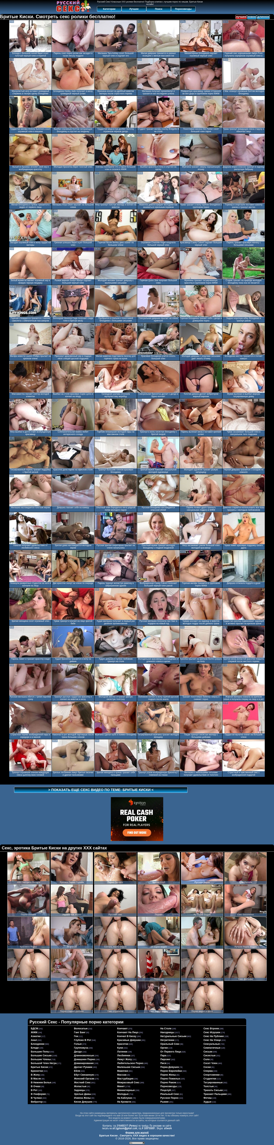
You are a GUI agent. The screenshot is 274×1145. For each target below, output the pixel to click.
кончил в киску (126, 1036)
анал (34, 1040)
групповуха (81, 1047)
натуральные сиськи (173, 1036)
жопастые (80, 1086)
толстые (209, 1086)
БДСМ (34, 1028)
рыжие (164, 1101)
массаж (122, 1074)
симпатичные (212, 1047)
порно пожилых (170, 1078)
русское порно (169, 1097)
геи (76, 1036)
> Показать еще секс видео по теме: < (101, 790)
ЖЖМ (34, 1032)
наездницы (167, 1032)
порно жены (168, 1074)
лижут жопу (124, 1059)
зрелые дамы (82, 1094)
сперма (208, 1070)
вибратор (37, 1101)
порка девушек (169, 1067)
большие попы (40, 1051)
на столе (165, 1028)
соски (207, 1067)
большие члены (41, 1059)
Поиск (158, 9)
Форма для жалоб (137, 1132)
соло (207, 1059)
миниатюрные (126, 1090)
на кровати (124, 1101)
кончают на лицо (127, 1032)
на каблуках (124, 1097)
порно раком (168, 1082)
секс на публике (214, 1036)
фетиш (208, 1097)
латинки (122, 1051)
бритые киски (39, 1067)
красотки (122, 1043)
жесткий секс (82, 1082)
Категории (109, 9)
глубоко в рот (82, 1040)
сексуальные (212, 1043)
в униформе (38, 1094)
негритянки (167, 1040)
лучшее (241, 16)
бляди (35, 1047)
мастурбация (125, 1078)
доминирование (84, 1063)
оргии (164, 1047)
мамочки (122, 1070)
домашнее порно (84, 1059)
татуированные (213, 1082)
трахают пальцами (215, 1094)
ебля (77, 1070)
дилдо (78, 1051)
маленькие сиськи (128, 1067)
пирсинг (165, 1059)
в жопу (35, 1074)
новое (252, 16)
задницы (79, 1090)
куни (120, 1047)
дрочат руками (83, 1067)
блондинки (37, 1043)
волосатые (81, 1028)
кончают (122, 1028)
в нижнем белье (41, 1082)
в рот (34, 1090)
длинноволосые (84, 1055)
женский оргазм (84, 1078)
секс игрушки (212, 1032)
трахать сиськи (213, 1090)
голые (78, 1043)
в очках (36, 1086)
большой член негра (44, 1063)
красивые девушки (129, 1040)
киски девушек (83, 1101)
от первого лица (170, 1051)
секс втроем (211, 1028)
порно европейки (171, 1070)
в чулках (36, 1097)
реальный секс (169, 1094)
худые (207, 1101)
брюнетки (37, 1070)
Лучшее (134, 9)
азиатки (36, 1036)
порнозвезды (168, 1086)
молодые (123, 1094)
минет (121, 1086)
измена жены (82, 1097)
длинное (263, 16)
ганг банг (80, 1032)
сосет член (210, 1063)
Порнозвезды (183, 9)
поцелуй (165, 1090)
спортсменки (212, 1074)
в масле (36, 1078)
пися (163, 1063)
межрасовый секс (128, 1082)
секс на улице (212, 1040)
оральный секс (170, 1043)
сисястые (210, 1055)
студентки (210, 1078)
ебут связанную (84, 1074)
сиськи (208, 1051)
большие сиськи (41, 1055)
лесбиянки (123, 1055)
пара (163, 1055)
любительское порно (130, 1063)
